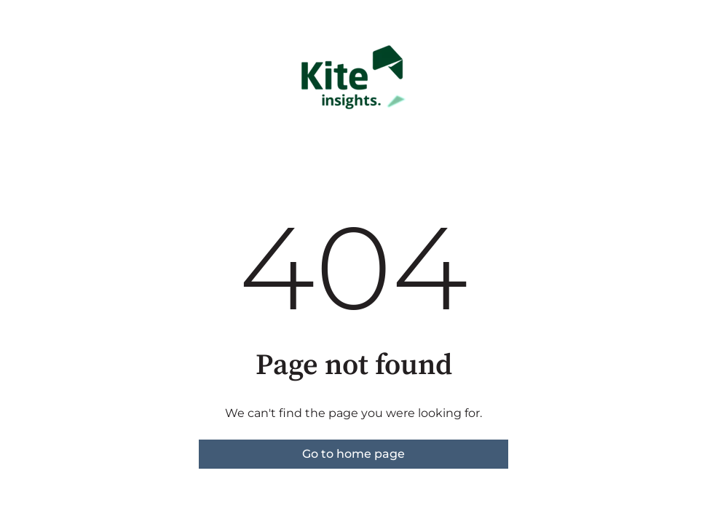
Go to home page (353, 454)
